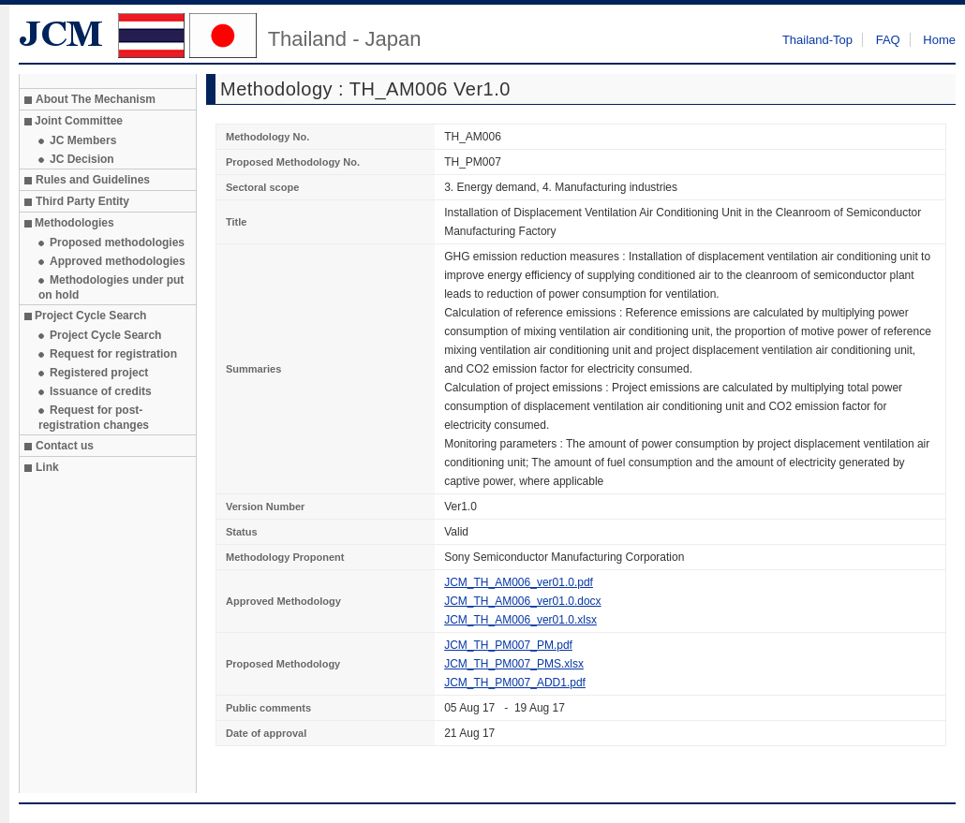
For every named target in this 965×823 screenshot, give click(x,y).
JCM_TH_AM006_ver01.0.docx (522, 601)
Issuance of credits (101, 391)
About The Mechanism (96, 99)
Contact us (65, 445)
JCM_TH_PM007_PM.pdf (508, 645)
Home (939, 40)
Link (47, 467)
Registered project (99, 372)
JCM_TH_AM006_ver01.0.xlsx (520, 619)
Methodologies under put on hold (111, 287)
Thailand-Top (817, 40)
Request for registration (113, 353)
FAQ (888, 40)
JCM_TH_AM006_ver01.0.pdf (518, 582)
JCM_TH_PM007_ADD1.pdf (515, 682)
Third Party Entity (82, 201)
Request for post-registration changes (93, 418)
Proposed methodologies (117, 242)
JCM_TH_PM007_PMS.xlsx (514, 663)
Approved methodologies (118, 261)
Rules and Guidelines (93, 179)
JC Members (83, 140)
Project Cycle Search (105, 335)
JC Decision (82, 159)
